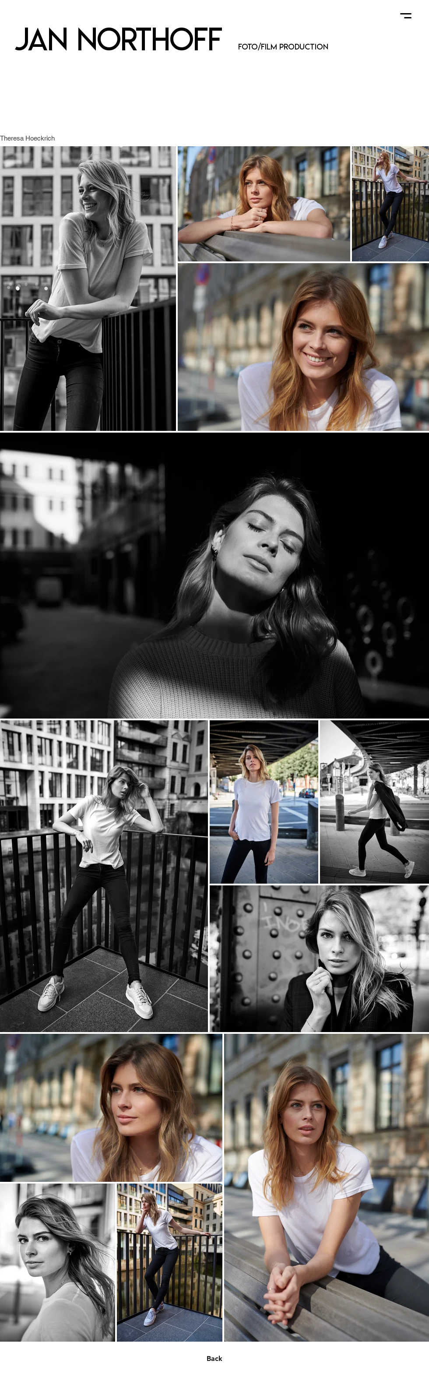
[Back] (214, 1358)
